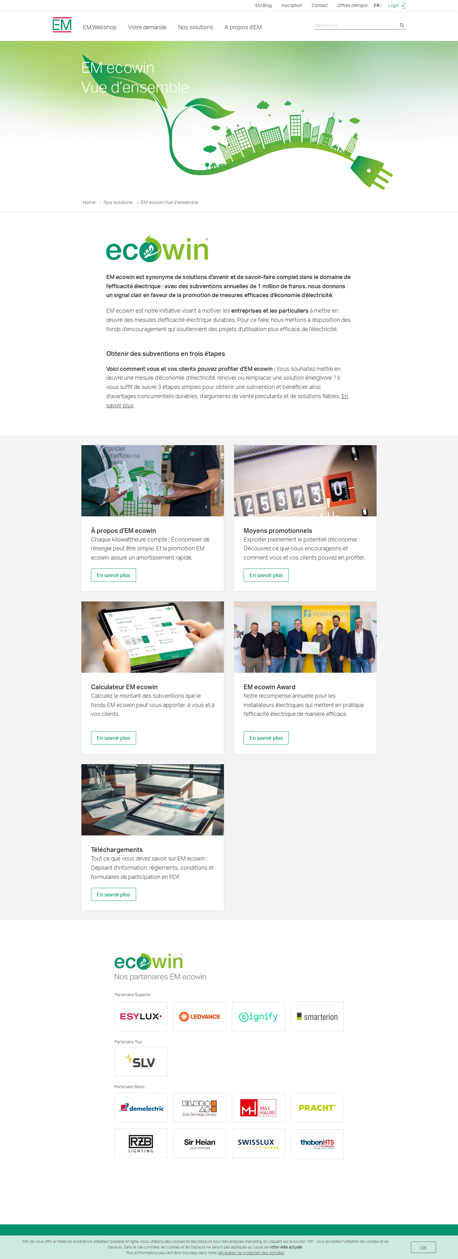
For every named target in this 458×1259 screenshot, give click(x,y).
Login (397, 5)
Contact (320, 5)
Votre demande (147, 27)
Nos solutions (195, 27)
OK (423, 1247)
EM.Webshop (100, 27)
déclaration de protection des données (251, 1252)
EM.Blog (263, 5)
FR (378, 5)
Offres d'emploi (352, 5)
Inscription (291, 5)
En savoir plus (113, 575)
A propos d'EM (243, 27)
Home (89, 202)
